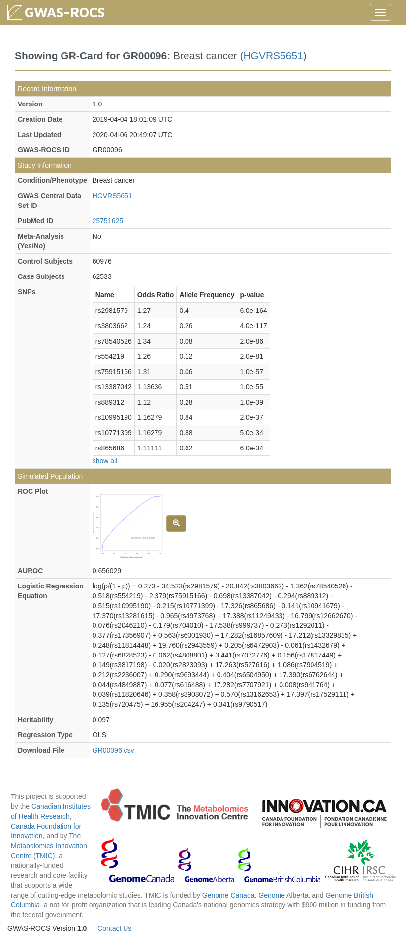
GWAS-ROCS (65, 12)
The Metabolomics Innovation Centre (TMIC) (49, 846)
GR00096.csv (113, 750)
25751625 (108, 221)
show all (105, 461)
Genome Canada (228, 895)
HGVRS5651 (273, 55)
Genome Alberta (283, 895)
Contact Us (114, 928)
